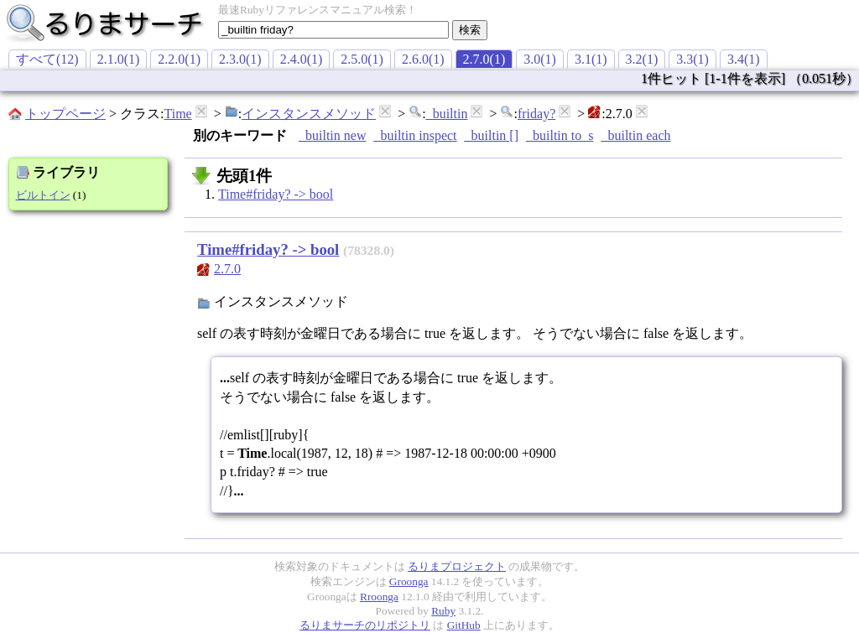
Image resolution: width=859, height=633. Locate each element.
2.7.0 (227, 269)
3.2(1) (642, 59)
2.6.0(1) (423, 59)
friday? (536, 113)
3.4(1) (743, 59)
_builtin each (635, 135)
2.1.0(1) (118, 59)
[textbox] (333, 30)
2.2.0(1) (179, 59)
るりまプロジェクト (457, 566)
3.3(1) (692, 59)
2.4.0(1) (301, 59)
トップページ (65, 113)
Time (177, 113)
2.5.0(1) (362, 59)
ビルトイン (43, 195)
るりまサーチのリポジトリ (364, 625)
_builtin (447, 113)
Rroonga (379, 596)
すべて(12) (47, 59)
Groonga (409, 581)
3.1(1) (591, 59)
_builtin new (332, 135)
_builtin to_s (559, 135)
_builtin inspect (414, 135)
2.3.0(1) (240, 59)
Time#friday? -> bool (275, 194)
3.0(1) (539, 59)
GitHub (464, 625)
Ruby (443, 610)
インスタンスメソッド (309, 113)
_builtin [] (491, 135)
